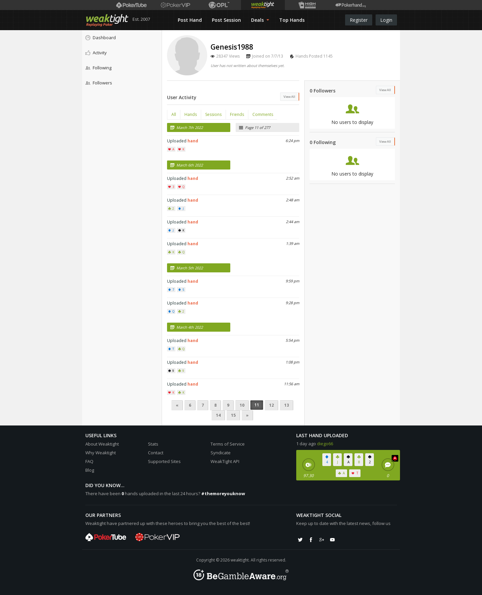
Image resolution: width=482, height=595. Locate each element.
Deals (260, 20)
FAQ (89, 461)
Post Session (226, 20)
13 (286, 405)
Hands (190, 114)
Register (359, 20)
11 (256, 405)
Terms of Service (228, 444)
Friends (237, 114)
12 (271, 405)
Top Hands (292, 20)
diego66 (325, 444)
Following (98, 68)
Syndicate (221, 453)
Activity (96, 53)
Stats (153, 444)
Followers (98, 83)
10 (242, 405)
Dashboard (100, 38)
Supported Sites (164, 461)
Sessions (213, 114)
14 (218, 415)
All (173, 114)
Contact (155, 453)
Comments (262, 114)
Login (386, 20)
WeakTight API (225, 461)
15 (233, 415)
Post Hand (190, 20)
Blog (89, 470)
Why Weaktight (100, 453)
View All (289, 96)
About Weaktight (102, 444)
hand (192, 141)
